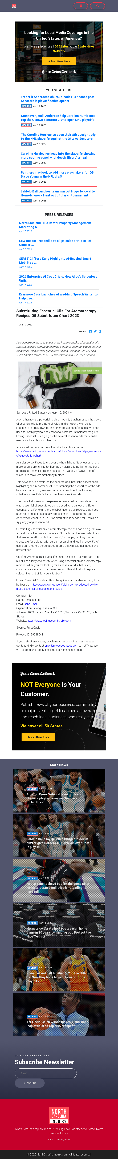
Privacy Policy (63, 1139)
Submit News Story (59, 61)
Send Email (30, 604)
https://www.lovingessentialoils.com (49, 620)
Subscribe (30, 1083)
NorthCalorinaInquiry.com (52, 1154)
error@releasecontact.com (61, 645)
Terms (49, 1139)
